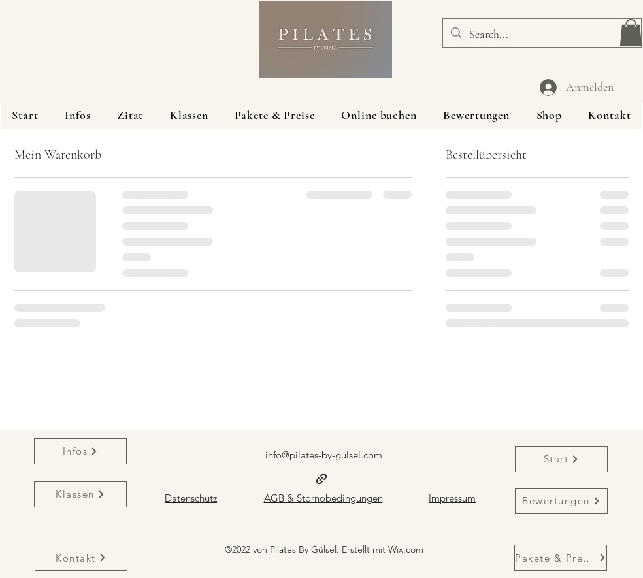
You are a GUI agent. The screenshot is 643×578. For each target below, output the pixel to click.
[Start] (561, 459)
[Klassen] (80, 494)
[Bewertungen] (561, 501)
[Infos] (80, 451)
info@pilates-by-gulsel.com (323, 455)
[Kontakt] (81, 558)
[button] (630, 32)
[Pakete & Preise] (560, 558)
